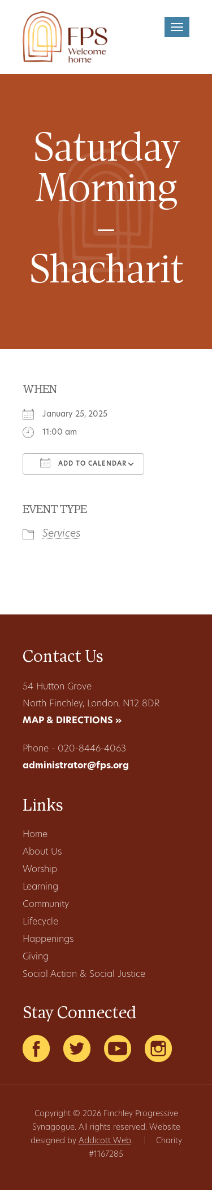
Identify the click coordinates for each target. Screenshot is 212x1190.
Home (35, 834)
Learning (40, 887)
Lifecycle (40, 922)
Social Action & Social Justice (84, 974)
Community (46, 904)
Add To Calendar (83, 463)
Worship (40, 869)
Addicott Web (105, 1141)
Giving (36, 957)
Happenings (48, 939)
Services (61, 534)
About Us (42, 852)
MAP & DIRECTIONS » (72, 720)
